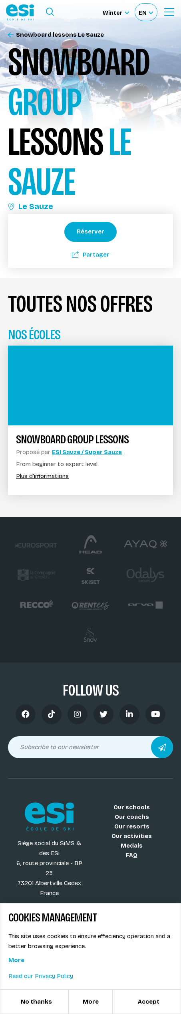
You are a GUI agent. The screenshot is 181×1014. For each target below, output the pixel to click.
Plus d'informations (42, 476)
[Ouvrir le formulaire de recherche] (50, 12)
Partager (90, 254)
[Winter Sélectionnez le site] (116, 12)
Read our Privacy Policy (40, 976)
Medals (132, 845)
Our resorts (131, 826)
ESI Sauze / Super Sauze (87, 452)
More (16, 960)
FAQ (131, 855)
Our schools (131, 807)
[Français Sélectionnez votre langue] (146, 12)
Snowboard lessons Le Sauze (56, 35)
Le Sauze (30, 206)
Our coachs (132, 816)
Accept (148, 1001)
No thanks (36, 1001)
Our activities (131, 836)
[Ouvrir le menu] (169, 12)
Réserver (90, 231)
